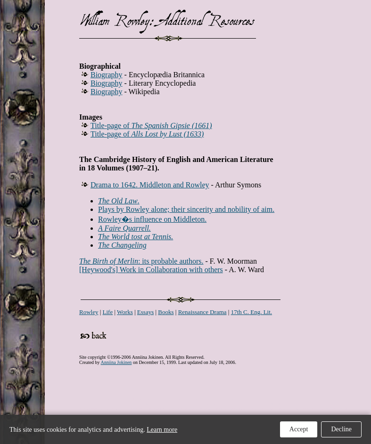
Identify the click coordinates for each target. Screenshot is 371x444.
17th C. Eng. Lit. (251, 311)
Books (165, 311)
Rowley (88, 311)
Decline (341, 429)
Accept (298, 429)
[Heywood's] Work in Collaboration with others (151, 270)
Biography (107, 75)
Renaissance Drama (202, 311)
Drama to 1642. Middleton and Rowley (150, 185)
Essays (145, 311)
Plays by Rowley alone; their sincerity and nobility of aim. (186, 209)
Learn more (162, 429)
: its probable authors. (141, 261)
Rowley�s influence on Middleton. (152, 219)
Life (108, 311)
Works (125, 311)
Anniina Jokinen (116, 362)
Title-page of (151, 125)
